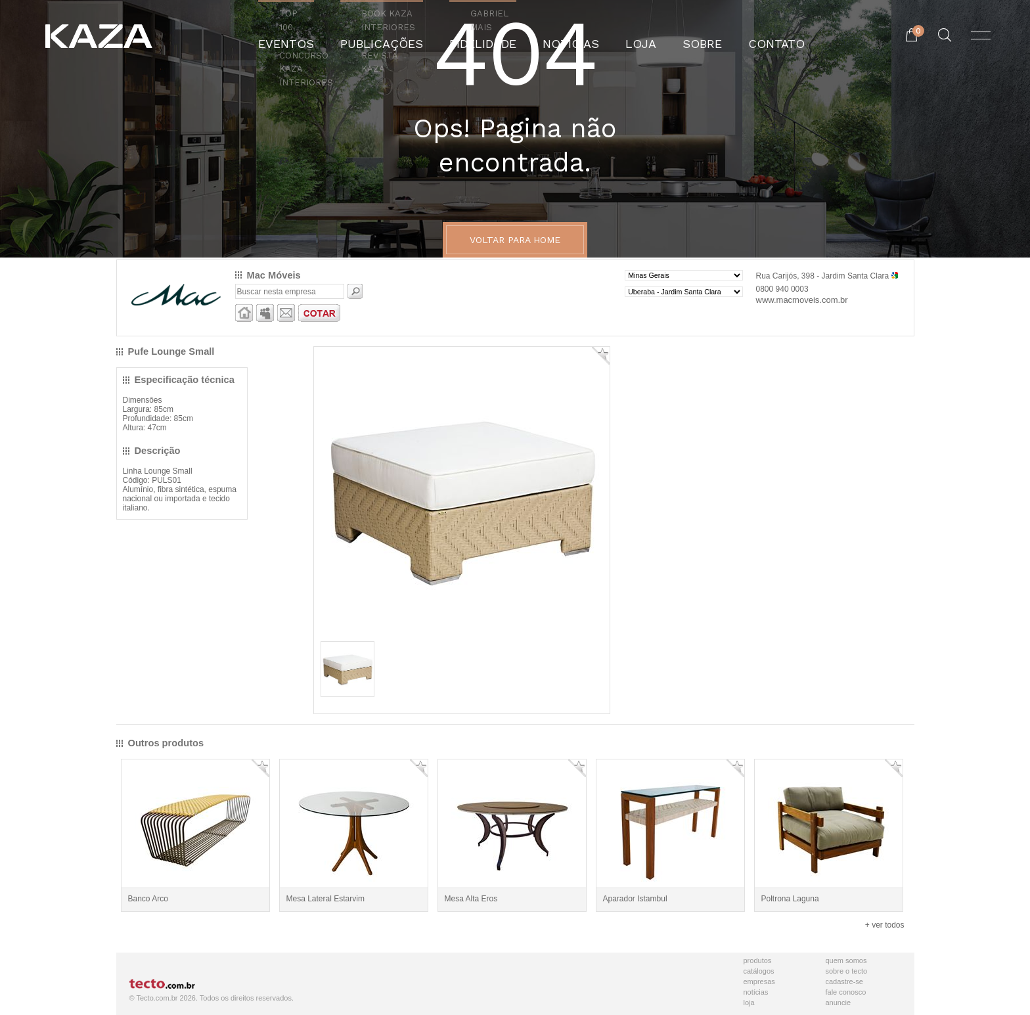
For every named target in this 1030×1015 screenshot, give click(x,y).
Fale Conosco (846, 992)
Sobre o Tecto (847, 971)
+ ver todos (885, 925)
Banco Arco (148, 898)
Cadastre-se (844, 981)
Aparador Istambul (635, 898)
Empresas (759, 981)
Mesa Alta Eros (471, 898)
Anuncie (838, 1002)
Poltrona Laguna (790, 898)
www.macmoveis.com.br (802, 300)
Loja (749, 1002)
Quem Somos (846, 960)
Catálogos (759, 971)
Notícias (756, 992)
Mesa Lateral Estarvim (325, 898)
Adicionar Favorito (601, 356)
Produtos (758, 960)
